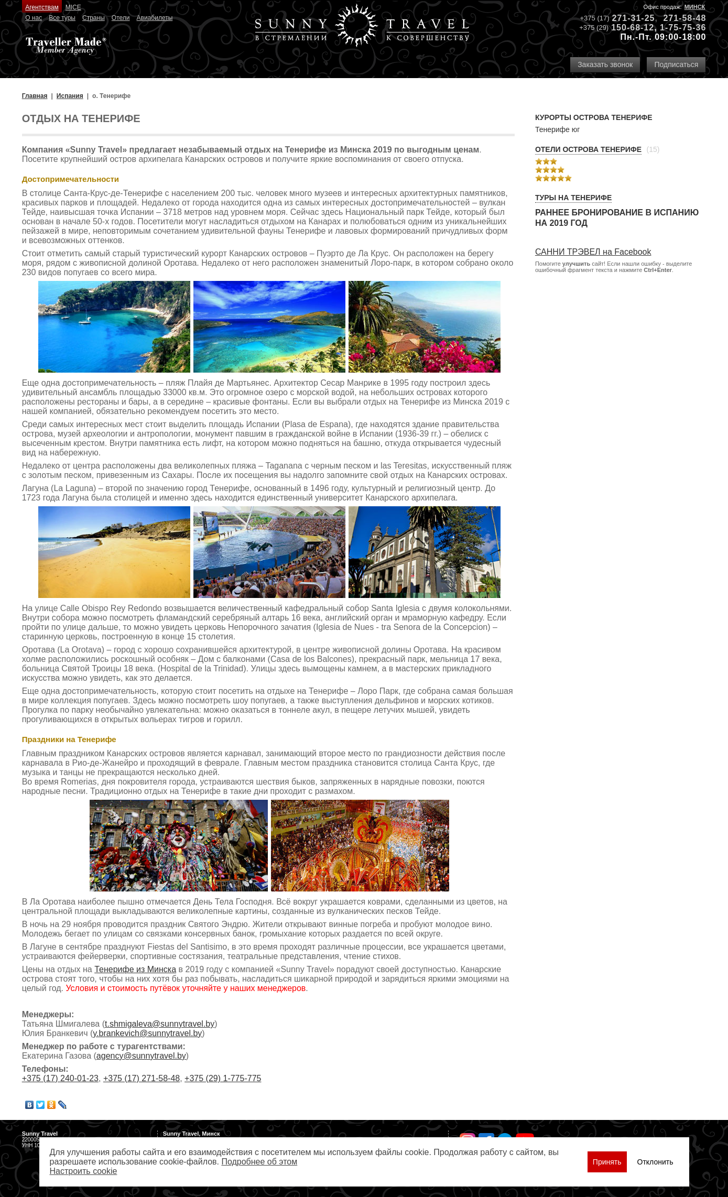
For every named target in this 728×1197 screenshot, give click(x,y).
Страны (93, 17)
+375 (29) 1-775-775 (222, 1078)
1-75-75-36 (683, 27)
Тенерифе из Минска (135, 969)
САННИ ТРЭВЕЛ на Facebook (593, 251)
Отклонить (655, 1162)
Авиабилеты (155, 17)
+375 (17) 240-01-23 (60, 1078)
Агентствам (41, 7)
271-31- (628, 18)
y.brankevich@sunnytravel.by (147, 1033)
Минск (694, 7)
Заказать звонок (605, 64)
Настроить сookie (83, 1171)
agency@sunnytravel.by (141, 1055)
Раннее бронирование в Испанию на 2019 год (617, 217)
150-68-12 (632, 27)
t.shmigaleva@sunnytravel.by (159, 1023)
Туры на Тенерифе (573, 197)
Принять (607, 1162)
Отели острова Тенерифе (588, 149)
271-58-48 (684, 18)
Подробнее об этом (259, 1161)
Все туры (62, 17)
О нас (33, 17)
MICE (73, 7)
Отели (121, 17)
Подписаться (676, 64)
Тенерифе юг (557, 129)
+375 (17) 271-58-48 (141, 1078)
